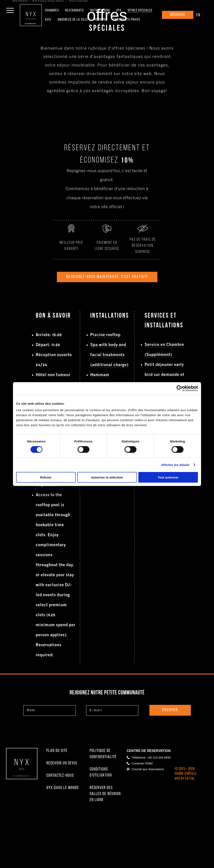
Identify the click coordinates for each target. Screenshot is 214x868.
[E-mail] (112, 741)
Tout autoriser (168, 477)
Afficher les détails (175, 464)
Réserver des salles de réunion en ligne (105, 825)
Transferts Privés (126, 19)
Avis (48, 19)
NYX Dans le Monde (62, 819)
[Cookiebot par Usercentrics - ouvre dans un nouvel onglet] (179, 388)
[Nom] (49, 741)
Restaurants (74, 10)
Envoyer (170, 741)
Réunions (100, 19)
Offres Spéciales (140, 10)
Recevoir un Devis (61, 794)
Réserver (177, 15)
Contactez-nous (60, 806)
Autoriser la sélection (107, 477)
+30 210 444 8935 (159, 788)
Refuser (46, 477)
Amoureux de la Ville (72, 19)
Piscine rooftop (105, 365)
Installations (100, 10)
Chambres (52, 10)
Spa (118, 10)
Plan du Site (57, 781)
